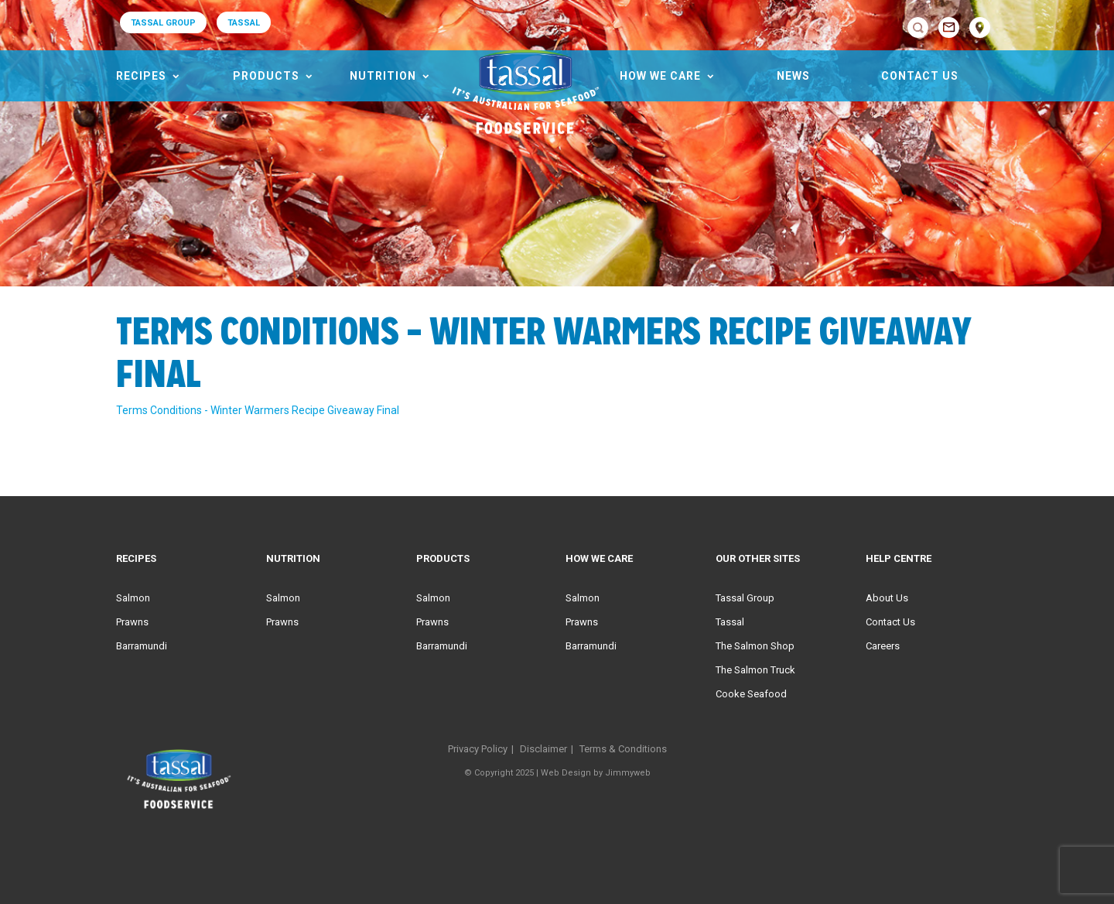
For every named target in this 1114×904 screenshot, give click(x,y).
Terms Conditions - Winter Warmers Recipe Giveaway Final (257, 410)
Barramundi (141, 646)
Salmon (133, 598)
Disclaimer (543, 749)
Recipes (141, 76)
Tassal (730, 622)
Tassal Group (745, 598)
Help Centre (898, 558)
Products (266, 76)
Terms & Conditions (623, 749)
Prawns (132, 622)
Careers (883, 646)
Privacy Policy (477, 749)
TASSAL (243, 23)
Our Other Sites (758, 558)
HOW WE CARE (660, 76)
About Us (887, 598)
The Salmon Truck (755, 670)
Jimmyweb (628, 773)
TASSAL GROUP (163, 23)
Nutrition (383, 76)
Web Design (566, 773)
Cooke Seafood (751, 694)
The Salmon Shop (755, 646)
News (793, 76)
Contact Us (920, 76)
